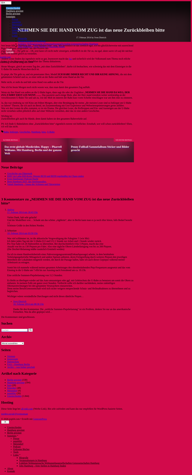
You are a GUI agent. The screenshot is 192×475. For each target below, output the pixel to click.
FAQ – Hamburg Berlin (18, 364)
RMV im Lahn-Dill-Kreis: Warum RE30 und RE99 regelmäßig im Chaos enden (45, 176)
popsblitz (16, 22)
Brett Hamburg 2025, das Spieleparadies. (27, 181)
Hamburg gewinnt (14, 11)
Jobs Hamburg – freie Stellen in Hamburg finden (41, 46)
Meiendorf (17, 24)
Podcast (16, 27)
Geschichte (25, 132)
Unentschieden (13, 8)
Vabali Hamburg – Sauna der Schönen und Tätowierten (33, 184)
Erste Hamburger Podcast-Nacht (22, 179)
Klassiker (11, 388)
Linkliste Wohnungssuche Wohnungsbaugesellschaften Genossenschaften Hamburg (58, 44)
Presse (15, 19)
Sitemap (11, 356)
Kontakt (10, 52)
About (9, 49)
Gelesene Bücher (20, 30)
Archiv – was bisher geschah (21, 367)
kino (44, 132)
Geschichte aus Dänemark (19, 173)
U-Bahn (51, 132)
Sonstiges (12, 16)
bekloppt (14, 132)
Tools (14, 32)
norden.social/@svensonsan (14, 414)
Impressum (12, 359)
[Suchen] (30, 330)
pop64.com (5, 57)
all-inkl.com (27, 409)
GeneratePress (40, 419)
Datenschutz (13, 361)
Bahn (6, 132)
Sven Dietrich (19, 301)
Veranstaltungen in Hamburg (32, 41)
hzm (9, 385)
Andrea (10, 209)
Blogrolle (22, 38)
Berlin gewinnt (13, 13)
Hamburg (35, 132)
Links (16, 35)
